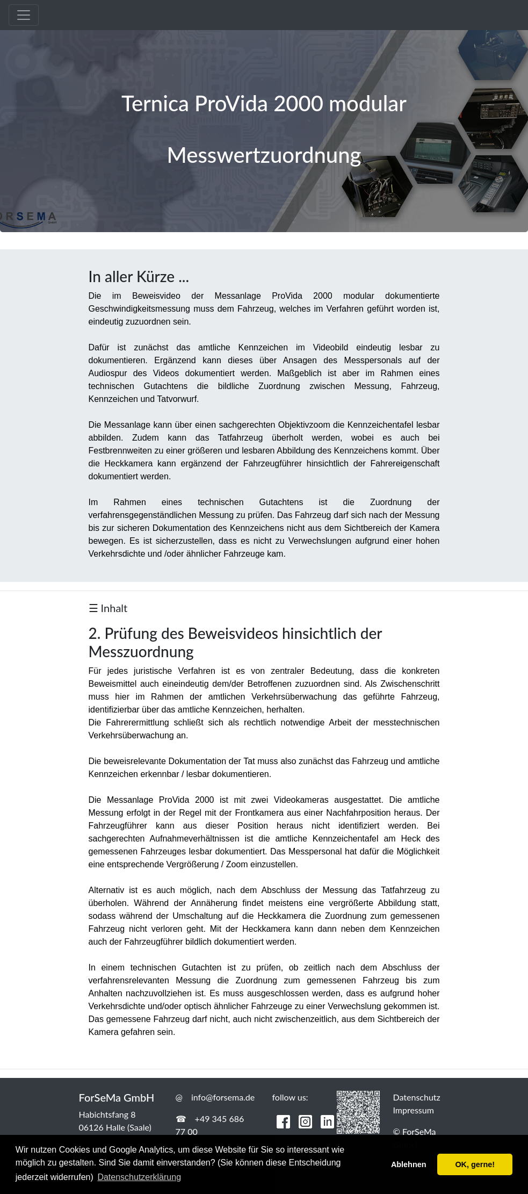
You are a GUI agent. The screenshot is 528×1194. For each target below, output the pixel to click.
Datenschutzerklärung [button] (139, 1177)
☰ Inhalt (108, 607)
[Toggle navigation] (24, 15)
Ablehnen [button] (408, 1164)
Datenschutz (416, 1097)
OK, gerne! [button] (475, 1164)
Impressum (413, 1110)
